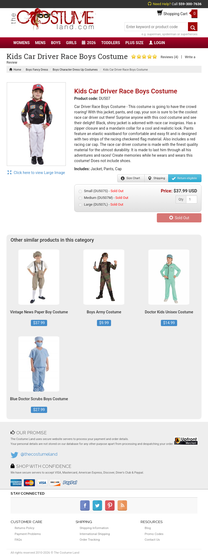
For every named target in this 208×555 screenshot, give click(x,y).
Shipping (156, 178)
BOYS (55, 43)
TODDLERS (110, 43)
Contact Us (152, 539)
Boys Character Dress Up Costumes (75, 69)
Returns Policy (24, 528)
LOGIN (157, 43)
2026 (89, 43)
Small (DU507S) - (101, 191)
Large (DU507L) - (101, 204)
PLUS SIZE (134, 43)
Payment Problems (28, 534)
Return (184, 178)
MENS (40, 43)
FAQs (18, 539)
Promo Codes (154, 534)
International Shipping (95, 534)
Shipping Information (94, 528)
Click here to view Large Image (36, 172)
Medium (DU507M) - (103, 198)
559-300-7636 (190, 4)
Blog (148, 528)
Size (130, 178)
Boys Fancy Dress (37, 69)
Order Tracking (90, 539)
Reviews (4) (169, 57)
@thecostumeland (39, 454)
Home (15, 69)
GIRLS (71, 43)
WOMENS (21, 43)
